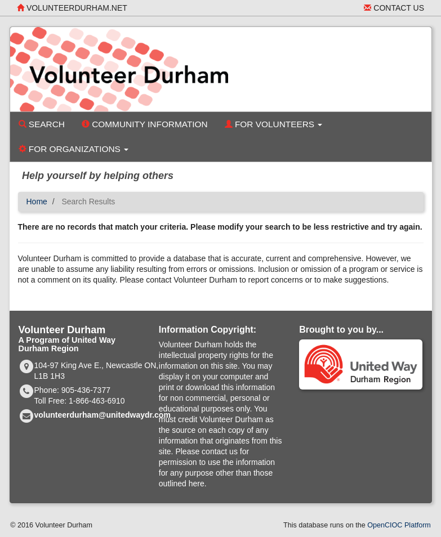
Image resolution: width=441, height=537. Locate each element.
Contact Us (394, 7)
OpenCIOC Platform (399, 525)
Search (42, 124)
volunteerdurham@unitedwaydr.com (102, 414)
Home (36, 201)
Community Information (145, 124)
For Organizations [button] (74, 149)
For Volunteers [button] (274, 124)
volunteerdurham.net (72, 7)
